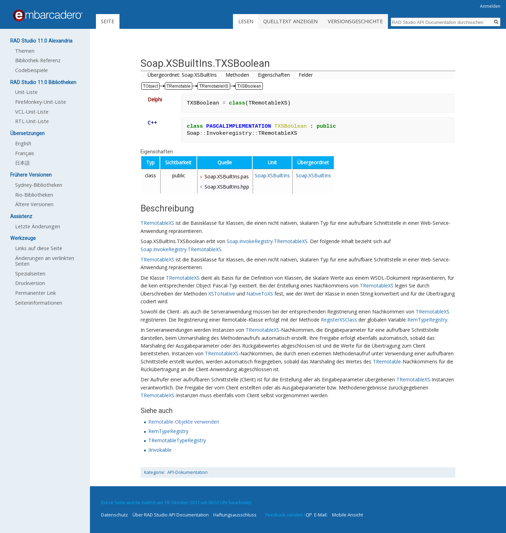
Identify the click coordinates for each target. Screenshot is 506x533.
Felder (306, 74)
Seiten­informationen (38, 302)
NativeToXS (259, 293)
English (23, 143)
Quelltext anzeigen (290, 21)
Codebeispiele (31, 70)
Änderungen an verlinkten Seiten (44, 261)
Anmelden (490, 6)
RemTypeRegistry (427, 319)
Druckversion (30, 283)
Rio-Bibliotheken (34, 194)
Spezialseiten (30, 273)
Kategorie (154, 472)
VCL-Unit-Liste (31, 111)
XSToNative (221, 293)
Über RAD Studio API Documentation (170, 515)
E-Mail (320, 515)
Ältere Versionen (34, 204)
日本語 (22, 162)
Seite (107, 21)
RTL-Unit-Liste (32, 121)
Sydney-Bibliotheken (38, 185)
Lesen (245, 21)
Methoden (237, 74)
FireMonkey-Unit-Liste (40, 102)
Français (24, 153)
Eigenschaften (274, 74)
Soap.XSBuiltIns (272, 175)
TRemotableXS (157, 223)
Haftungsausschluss (235, 515)
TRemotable (387, 361)
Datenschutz (114, 515)
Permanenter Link (35, 293)
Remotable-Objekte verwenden (183, 421)
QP (309, 515)
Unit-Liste (26, 92)
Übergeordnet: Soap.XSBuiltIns (182, 74)
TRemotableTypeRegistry (177, 440)
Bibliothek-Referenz (37, 60)
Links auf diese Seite (38, 248)
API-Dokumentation (187, 472)
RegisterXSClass (339, 319)
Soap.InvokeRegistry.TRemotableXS (267, 241)
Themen (24, 50)
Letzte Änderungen (37, 226)
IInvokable (159, 449)
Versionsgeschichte (355, 21)
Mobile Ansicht (347, 515)
